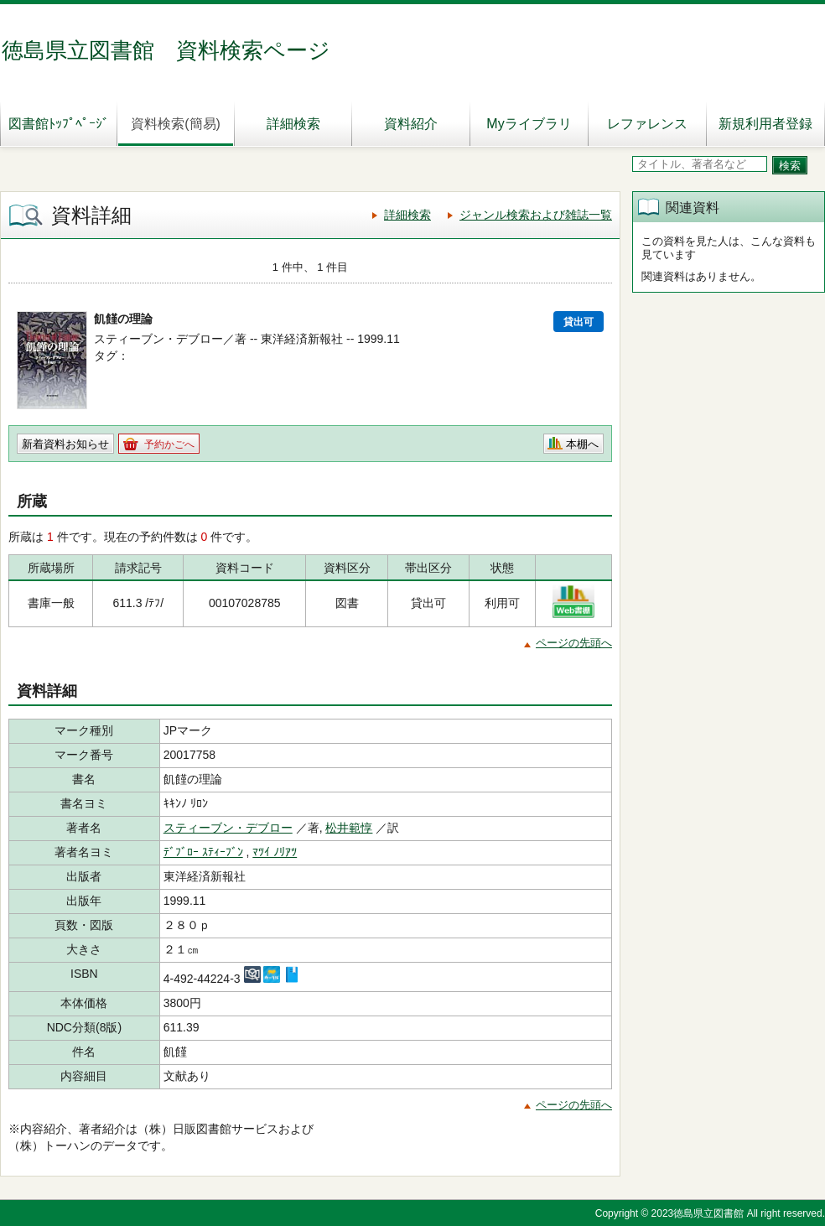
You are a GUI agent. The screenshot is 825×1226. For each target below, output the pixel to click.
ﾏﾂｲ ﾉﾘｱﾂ (274, 852)
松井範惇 (348, 827)
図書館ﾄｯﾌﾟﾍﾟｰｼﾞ (58, 124)
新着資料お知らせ (65, 444)
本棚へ (582, 444)
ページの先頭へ (574, 642)
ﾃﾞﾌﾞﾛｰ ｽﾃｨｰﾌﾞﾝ (203, 852)
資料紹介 (411, 124)
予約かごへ (169, 444)
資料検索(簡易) (176, 124)
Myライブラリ (528, 124)
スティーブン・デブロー (228, 827)
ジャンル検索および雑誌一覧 (535, 214)
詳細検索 (293, 124)
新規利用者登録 (765, 124)
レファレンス (647, 124)
